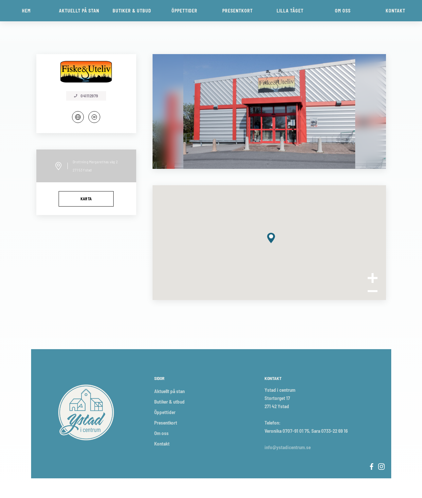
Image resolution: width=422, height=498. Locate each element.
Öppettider (164, 412)
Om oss (161, 433)
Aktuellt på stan (169, 391)
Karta (86, 198)
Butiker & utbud (169, 402)
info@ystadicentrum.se (288, 447)
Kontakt (162, 444)
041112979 (86, 95)
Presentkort (165, 423)
